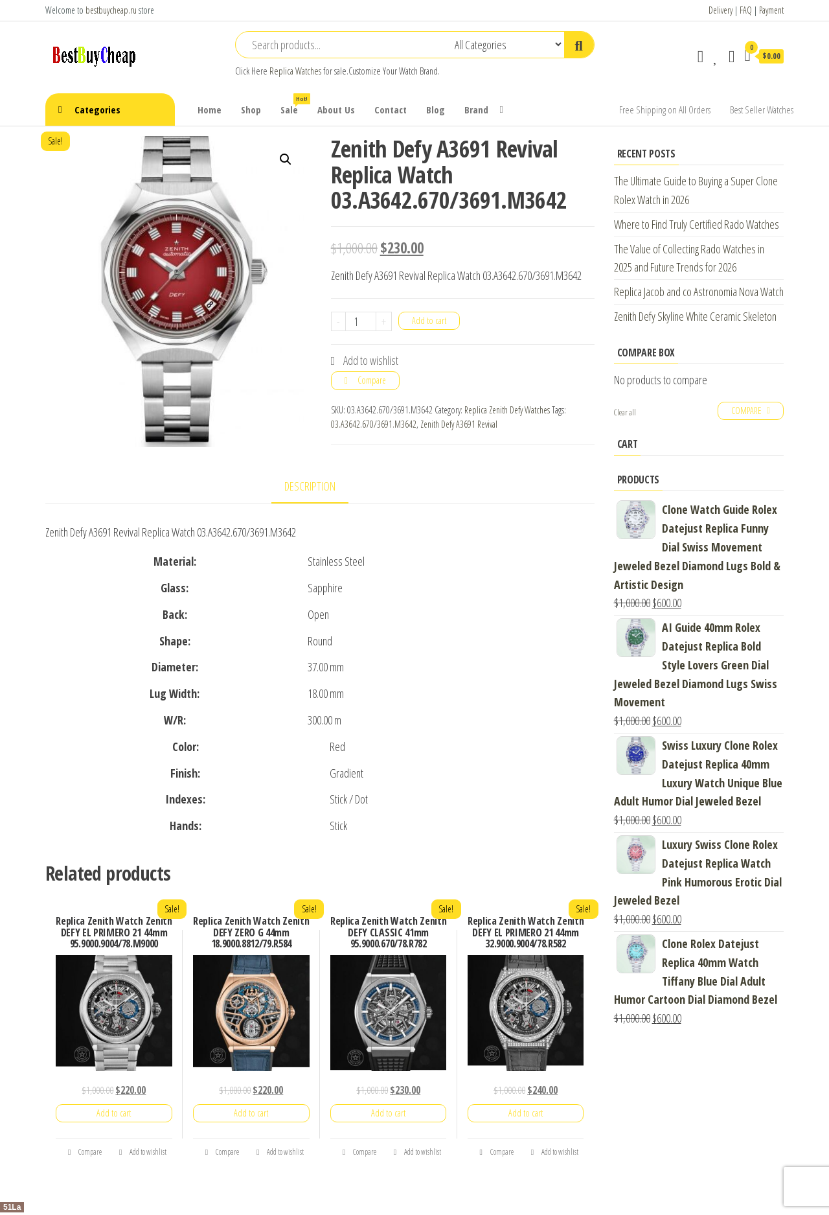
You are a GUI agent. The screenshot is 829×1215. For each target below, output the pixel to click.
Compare (372, 380)
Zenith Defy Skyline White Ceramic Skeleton (695, 316)
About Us (336, 109)
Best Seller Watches (761, 109)
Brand (476, 109)
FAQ (746, 10)
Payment (771, 10)
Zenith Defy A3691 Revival (458, 424)
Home (209, 109)
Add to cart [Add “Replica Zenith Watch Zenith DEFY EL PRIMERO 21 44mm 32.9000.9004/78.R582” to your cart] (525, 1113)
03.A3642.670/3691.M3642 (373, 424)
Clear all (625, 412)
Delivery (720, 10)
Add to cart (429, 320)
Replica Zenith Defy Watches (507, 410)
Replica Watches (295, 71)
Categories (97, 109)
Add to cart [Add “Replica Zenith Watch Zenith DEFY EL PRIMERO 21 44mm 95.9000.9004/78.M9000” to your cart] (114, 1113)
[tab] (319, 486)
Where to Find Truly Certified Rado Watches (696, 224)
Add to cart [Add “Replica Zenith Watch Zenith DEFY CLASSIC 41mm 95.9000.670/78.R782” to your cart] (388, 1113)
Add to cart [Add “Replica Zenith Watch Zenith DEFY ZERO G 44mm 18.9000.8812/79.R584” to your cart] (251, 1113)
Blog (435, 109)
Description (309, 486)
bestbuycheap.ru (111, 10)
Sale (294, 104)
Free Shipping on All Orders (664, 109)
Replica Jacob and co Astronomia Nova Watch (699, 291)
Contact (390, 109)
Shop (251, 109)
